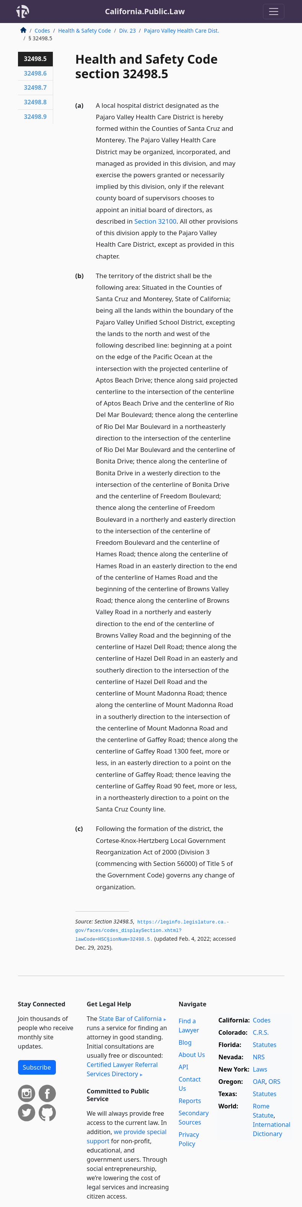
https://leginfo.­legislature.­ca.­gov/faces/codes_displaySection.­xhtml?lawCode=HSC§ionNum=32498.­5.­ (152, 931)
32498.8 (35, 102)
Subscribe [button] (37, 1067)
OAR (259, 1081)
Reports (190, 1101)
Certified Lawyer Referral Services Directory (122, 1069)
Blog (185, 1042)
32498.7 (35, 87)
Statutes (265, 1044)
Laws (260, 1069)
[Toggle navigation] (273, 11)
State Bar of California (130, 1018)
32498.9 (35, 116)
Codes (42, 30)
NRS (259, 1057)
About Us (192, 1054)
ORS (274, 1081)
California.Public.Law (145, 11)
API (183, 1067)
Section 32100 (155, 221)
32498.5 (35, 58)
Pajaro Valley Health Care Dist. (181, 30)
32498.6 (35, 73)
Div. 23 (127, 30)
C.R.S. (261, 1032)
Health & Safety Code (84, 30)
